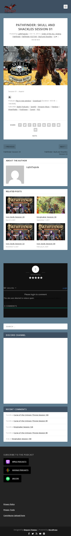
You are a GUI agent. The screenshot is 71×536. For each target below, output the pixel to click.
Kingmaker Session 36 (46, 217)
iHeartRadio (13, 109)
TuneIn (32, 109)
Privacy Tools (9, 510)
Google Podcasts (17, 470)
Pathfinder (17, 36)
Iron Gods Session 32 (15, 244)
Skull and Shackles (45, 36)
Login (64, 288)
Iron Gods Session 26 (15, 217)
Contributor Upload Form (14, 515)
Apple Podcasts (23, 107)
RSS (38, 109)
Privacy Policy (9, 504)
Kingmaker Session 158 (21, 439)
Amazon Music (44, 107)
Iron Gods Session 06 (46, 244)
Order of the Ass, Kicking (51, 34)
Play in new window (23, 101)
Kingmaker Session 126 (23, 427)
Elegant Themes (30, 530)
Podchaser (23, 109)
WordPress (53, 530)
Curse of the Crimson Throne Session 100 (31, 415)
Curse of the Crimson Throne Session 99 (30, 421)
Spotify (33, 107)
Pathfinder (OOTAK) (29, 36)
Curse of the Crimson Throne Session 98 (30, 433)
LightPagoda (23, 34)
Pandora (55, 107)
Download (37, 101)
